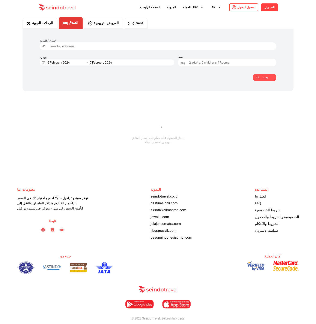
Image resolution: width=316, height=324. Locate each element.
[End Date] (109, 62)
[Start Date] (66, 62)
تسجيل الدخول (246, 7)
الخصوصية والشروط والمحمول (277, 217)
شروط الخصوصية (267, 210)
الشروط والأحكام (267, 224)
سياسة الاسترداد (266, 231)
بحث (262, 77)
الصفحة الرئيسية (150, 7)
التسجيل (269, 7)
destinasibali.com (164, 203)
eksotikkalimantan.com (168, 210)
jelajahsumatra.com (166, 224)
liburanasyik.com (164, 231)
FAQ (258, 203)
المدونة (171, 7)
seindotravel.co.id (164, 196)
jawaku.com (160, 217)
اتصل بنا (260, 196)
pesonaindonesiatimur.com (171, 237)
